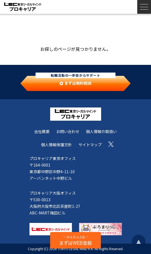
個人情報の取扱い (101, 131)
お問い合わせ (67, 131)
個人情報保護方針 (56, 144)
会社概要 (42, 131)
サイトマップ (90, 144)
